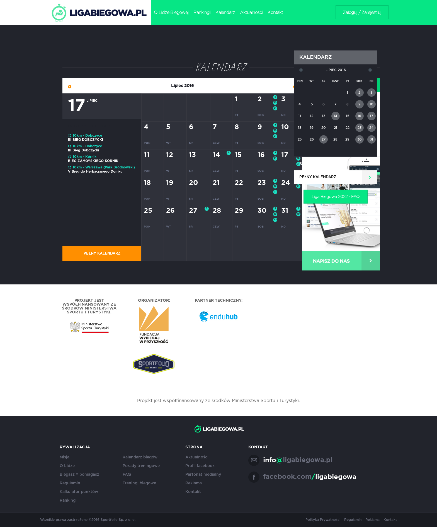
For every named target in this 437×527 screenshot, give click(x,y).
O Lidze (67, 466)
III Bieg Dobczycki (83, 150)
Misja (64, 457)
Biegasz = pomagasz (79, 475)
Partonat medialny (203, 475)
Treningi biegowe (139, 483)
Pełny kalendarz (102, 253)
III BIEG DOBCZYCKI (85, 139)
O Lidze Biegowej (171, 12)
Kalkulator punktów (79, 492)
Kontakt (275, 12)
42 (275, 220)
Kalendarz (225, 12)
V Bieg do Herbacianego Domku (95, 171)
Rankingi (201, 12)
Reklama (193, 483)
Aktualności (251, 12)
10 (275, 102)
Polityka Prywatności (322, 519)
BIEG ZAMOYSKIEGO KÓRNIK (93, 161)
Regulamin (70, 483)
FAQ (127, 475)
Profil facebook (200, 466)
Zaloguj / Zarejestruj (362, 12)
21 (275, 108)
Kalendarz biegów (140, 457)
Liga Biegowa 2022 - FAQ (336, 197)
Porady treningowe (141, 466)
